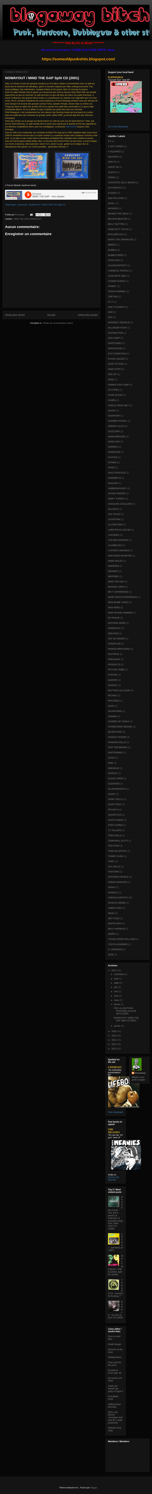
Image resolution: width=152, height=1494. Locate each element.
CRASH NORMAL (117, 291)
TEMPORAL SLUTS (118, 840)
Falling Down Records (114, 1405)
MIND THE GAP (21, 219)
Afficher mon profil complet (138, 1078)
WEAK (111, 913)
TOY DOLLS (114, 866)
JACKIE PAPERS (116, 493)
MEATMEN (113, 576)
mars (117, 1000)
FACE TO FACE (116, 364)
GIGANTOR (114, 415)
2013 (114, 1044)
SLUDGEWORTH (116, 789)
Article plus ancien (88, 315)
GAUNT (112, 410)
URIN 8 (111, 887)
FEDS (111, 379)
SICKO (111, 757)
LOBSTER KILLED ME (119, 529)
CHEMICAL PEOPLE (118, 270)
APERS (111, 177)
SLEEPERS (114, 783)
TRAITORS (113, 871)
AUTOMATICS (115, 187)
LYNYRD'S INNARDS (118, 550)
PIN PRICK (113, 654)
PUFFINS (112, 675)
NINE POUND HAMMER (120, 612)
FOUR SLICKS (115, 395)
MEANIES (113, 571)
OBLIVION (113, 633)
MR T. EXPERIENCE (118, 592)
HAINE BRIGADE (116, 436)
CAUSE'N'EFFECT (117, 265)
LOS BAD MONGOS (118, 540)
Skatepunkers (115, 1357)
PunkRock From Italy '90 (114, 1371)
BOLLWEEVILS (115, 234)
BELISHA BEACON (117, 219)
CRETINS (113, 296)
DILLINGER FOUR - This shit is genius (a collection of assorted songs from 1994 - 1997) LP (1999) (115, 1213)
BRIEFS (112, 244)
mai (116, 991)
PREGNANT (114, 659)
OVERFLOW (114, 643)
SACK (111, 706)
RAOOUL (112, 685)
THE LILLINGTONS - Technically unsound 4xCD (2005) (125, 1011)
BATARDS (113, 208)
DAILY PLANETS (116, 307)
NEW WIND (114, 607)
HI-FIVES (112, 457)
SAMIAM (112, 716)
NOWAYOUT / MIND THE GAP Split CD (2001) (126, 1019)
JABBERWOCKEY (117, 488)
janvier (117, 1026)
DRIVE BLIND (115, 348)
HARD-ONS (114, 441)
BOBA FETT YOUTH (118, 229)
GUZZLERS (114, 431)
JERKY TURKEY (116, 498)
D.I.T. (110, 302)
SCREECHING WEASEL (120, 726)
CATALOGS (114, 260)
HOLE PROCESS (116, 472)
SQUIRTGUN (114, 815)
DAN (110, 312)
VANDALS (113, 892)
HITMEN (112, 462)
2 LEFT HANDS (116, 146)
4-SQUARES (114, 151)
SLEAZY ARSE (115, 778)
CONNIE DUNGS (116, 281)
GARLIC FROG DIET (118, 405)
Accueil (51, 315)
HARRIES (113, 447)
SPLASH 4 (113, 809)
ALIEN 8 (112, 172)
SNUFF (111, 794)
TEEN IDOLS (114, 835)
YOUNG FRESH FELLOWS (121, 939)
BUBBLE (112, 250)
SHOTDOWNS (115, 752)
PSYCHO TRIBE (116, 669)
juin (116, 987)
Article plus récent (15, 315)
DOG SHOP (114, 338)
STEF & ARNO (115, 825)
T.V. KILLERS (114, 830)
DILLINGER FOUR (117, 327)
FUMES (112, 400)
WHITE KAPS (115, 923)
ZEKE (111, 954)
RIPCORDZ (114, 700)
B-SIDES (112, 193)
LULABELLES (115, 545)
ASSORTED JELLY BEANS (121, 182)
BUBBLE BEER (115, 255)
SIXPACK (112, 773)
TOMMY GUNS (115, 856)
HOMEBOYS (114, 478)
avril (116, 996)
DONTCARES (115, 343)
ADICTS (112, 162)
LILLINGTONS (115, 524)
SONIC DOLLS (115, 799)
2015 (114, 1035)
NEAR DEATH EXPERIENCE (122, 597)
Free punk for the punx (114, 1363)
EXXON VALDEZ (116, 359)
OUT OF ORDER (116, 638)
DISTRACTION (115, 333)
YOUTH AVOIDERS (117, 944)
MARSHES (113, 566)
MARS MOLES (115, 561)
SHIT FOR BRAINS (117, 747)
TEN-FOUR (113, 845)
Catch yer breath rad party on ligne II (115, 1389)
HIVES (111, 467)
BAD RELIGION (116, 198)
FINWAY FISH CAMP (118, 384)
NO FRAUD (114, 617)
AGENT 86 (113, 167)
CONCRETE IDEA (117, 276)
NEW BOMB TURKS (118, 602)
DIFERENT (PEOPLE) (119, 322)
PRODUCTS (114, 664)
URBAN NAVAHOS (117, 882)
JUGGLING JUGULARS (120, 504)
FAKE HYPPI (114, 369)
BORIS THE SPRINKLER (120, 239)
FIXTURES (113, 390)
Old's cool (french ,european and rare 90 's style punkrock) (115, 1417)
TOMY (111, 861)
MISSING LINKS (116, 587)
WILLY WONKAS (116, 928)
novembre (119, 974)
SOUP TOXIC (115, 804)
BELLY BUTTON (116, 224)
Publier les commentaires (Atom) (58, 323)
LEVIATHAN (114, 519)
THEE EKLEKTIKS (117, 851)
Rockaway (140, 1073)
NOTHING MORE (116, 623)
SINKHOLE (113, 768)
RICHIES (112, 695)
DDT (110, 317)
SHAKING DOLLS (117, 742)
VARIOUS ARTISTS (118, 897)
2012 (114, 1048)
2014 (114, 1040)
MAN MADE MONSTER (120, 555)
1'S (109, 141)
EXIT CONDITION (117, 353)
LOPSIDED (113, 535)
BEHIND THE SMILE (118, 213)
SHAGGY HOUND (117, 737)
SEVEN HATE (115, 732)
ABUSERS (113, 156)
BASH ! (111, 203)
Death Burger (114, 1344)
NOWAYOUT (35, 219)
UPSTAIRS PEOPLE (118, 877)
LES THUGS (114, 514)
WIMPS (111, 934)
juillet (117, 983)
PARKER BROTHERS (119, 649)
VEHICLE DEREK (117, 903)
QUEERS (112, 680)
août (116, 978)
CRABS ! (112, 286)
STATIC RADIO (115, 820)
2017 (114, 970)
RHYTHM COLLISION (119, 690)
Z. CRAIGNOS (115, 949)
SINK (110, 763)
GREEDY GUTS (116, 426)
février (117, 1004)
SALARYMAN (115, 711)
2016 (114, 1031)
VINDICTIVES (115, 908)
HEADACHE (114, 452)
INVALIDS (113, 483)
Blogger (93, 1487)
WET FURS (114, 918)
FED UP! (112, 374)
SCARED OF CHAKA (118, 721)
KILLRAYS (113, 509)
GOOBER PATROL (117, 421)
